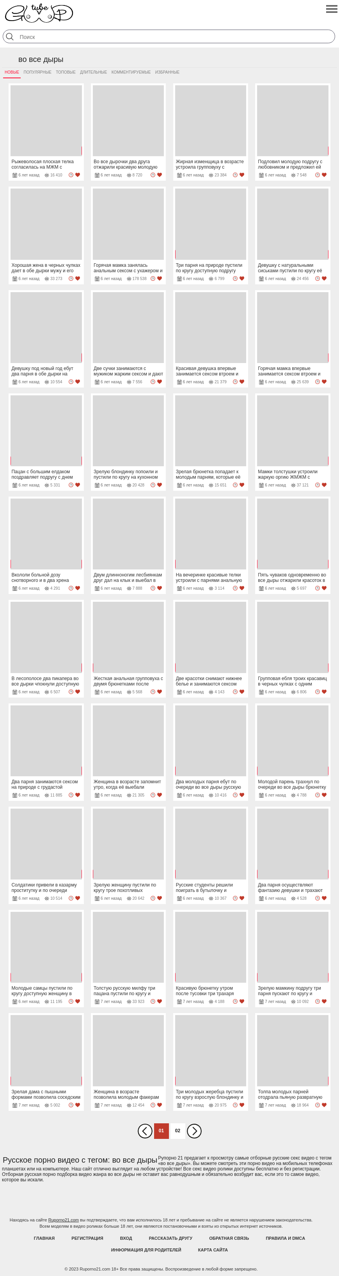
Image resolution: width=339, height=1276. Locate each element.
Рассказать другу (171, 1238)
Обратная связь (229, 1238)
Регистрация (87, 1238)
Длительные (93, 72)
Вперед (194, 1131)
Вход (126, 1238)
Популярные (37, 72)
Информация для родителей (146, 1250)
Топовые (66, 72)
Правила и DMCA (285, 1238)
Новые (12, 72)
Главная (44, 1238)
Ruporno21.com (63, 1220)
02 (177, 1130)
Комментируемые (131, 72)
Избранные (167, 72)
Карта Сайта (213, 1250)
